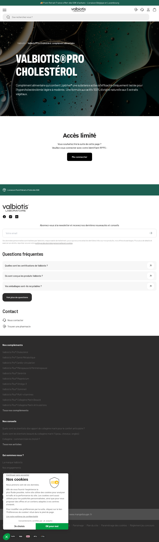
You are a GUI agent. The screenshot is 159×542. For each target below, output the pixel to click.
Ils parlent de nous (11, 478)
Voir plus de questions (17, 297)
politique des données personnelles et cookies (54, 243)
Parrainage (78, 525)
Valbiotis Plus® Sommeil (14, 389)
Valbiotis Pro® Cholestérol (15, 352)
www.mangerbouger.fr (80, 514)
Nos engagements (11, 467)
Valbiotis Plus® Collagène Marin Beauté (21, 399)
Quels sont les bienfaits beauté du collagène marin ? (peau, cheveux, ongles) (40, 433)
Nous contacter (12, 320)
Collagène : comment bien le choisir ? (21, 439)
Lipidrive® (7, 483)
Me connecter (79, 156)
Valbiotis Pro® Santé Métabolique (18, 357)
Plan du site (92, 525)
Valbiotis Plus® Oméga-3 (14, 383)
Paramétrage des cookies (114, 525)
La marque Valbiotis (12, 462)
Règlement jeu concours (142, 525)
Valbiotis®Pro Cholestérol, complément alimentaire (51, 43)
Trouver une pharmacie (16, 326)
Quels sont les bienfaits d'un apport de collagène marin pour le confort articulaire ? (43, 428)
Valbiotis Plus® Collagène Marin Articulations (24, 405)
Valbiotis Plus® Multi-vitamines (17, 394)
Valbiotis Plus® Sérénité (14, 373)
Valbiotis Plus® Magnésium (15, 378)
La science (8, 472)
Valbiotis (21, 43)
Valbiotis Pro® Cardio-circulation (18, 362)
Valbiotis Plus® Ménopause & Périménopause (24, 368)
